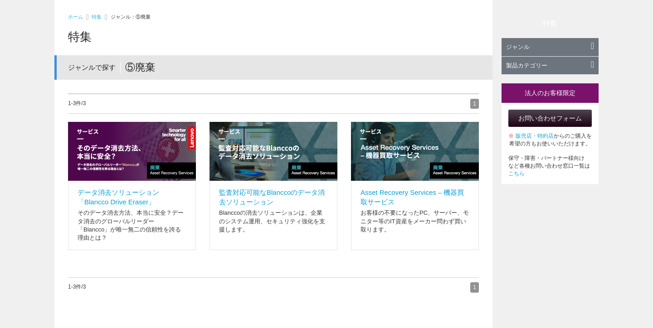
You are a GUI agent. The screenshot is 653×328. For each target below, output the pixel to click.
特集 (97, 16)
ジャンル (550, 46)
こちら (516, 173)
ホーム (75, 16)
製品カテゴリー (550, 65)
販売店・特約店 (535, 136)
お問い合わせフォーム (550, 118)
